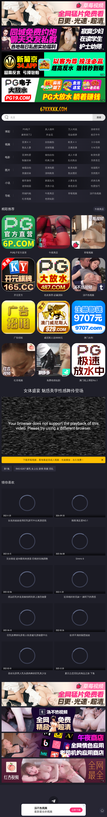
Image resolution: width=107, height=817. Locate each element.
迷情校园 (26, 185)
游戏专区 (95, 129)
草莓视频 (72, 193)
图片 (7, 170)
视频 (7, 144)
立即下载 (76, 809)
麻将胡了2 (26, 134)
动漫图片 (95, 167)
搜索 (99, 117)
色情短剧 (49, 198)
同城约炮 (26, 193)
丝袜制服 (49, 147)
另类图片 (95, 173)
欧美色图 (72, 167)
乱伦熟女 (72, 160)
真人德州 (49, 129)
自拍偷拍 (49, 142)
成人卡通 (72, 154)
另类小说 (49, 185)
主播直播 (72, 147)
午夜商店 (49, 193)
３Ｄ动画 (95, 142)
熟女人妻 (26, 147)
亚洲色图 (49, 167)
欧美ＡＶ (72, 142)
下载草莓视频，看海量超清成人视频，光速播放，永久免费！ (63, 460)
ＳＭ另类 (95, 147)
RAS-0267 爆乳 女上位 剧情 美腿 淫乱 (34, 468)
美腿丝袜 (26, 173)
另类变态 (95, 160)
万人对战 (72, 129)
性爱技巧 (95, 185)
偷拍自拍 (49, 154)
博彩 (7, 131)
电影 (7, 157)
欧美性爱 (95, 154)
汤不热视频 (95, 193)
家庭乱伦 (49, 180)
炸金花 (49, 134)
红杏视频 (26, 198)
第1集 (7, 468)
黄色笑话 (72, 185)
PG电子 (26, 129)
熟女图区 (72, 173)
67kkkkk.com (53, 109)
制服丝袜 (26, 160)
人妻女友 (72, 180)
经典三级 (49, 160)
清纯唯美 (49, 173)
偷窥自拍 (26, 167)
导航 (7, 195)
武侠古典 (95, 180)
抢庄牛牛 (95, 134)
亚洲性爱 (26, 154)
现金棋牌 (72, 134)
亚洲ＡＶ (26, 142)
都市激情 (26, 180)
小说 (7, 183)
